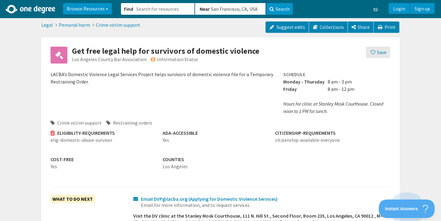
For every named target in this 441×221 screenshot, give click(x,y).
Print (386, 27)
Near (205, 9)
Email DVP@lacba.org (209, 199)
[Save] (378, 52)
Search (280, 9)
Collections (328, 27)
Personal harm (74, 25)
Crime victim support (118, 25)
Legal (47, 25)
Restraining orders (129, 123)
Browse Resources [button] (87, 9)
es (375, 9)
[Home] (31, 9)
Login (399, 9)
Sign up (422, 9)
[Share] (360, 27)
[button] (220, 110)
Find (128, 9)
